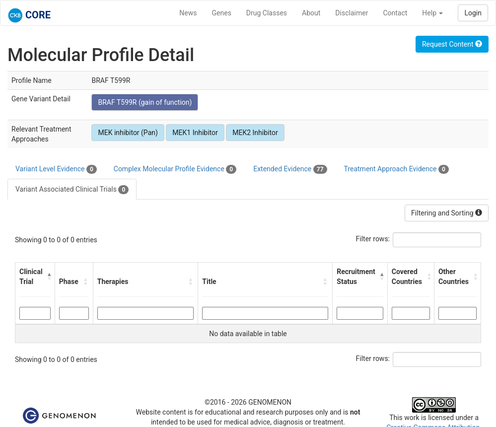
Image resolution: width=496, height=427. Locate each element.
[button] (49, 277)
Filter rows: (373, 239)
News (188, 13)
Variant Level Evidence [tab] (56, 169)
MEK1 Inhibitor (194, 133)
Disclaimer (351, 13)
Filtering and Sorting (446, 213)
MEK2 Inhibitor (255, 133)
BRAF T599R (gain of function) (145, 102)
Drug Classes (266, 13)
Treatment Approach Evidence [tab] (396, 169)
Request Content (452, 44)
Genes (221, 13)
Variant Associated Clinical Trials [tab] (72, 189)
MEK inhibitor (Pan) (127, 133)
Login (473, 13)
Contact (395, 13)
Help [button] (432, 13)
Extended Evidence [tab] (290, 169)
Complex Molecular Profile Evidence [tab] (175, 169)
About (311, 13)
